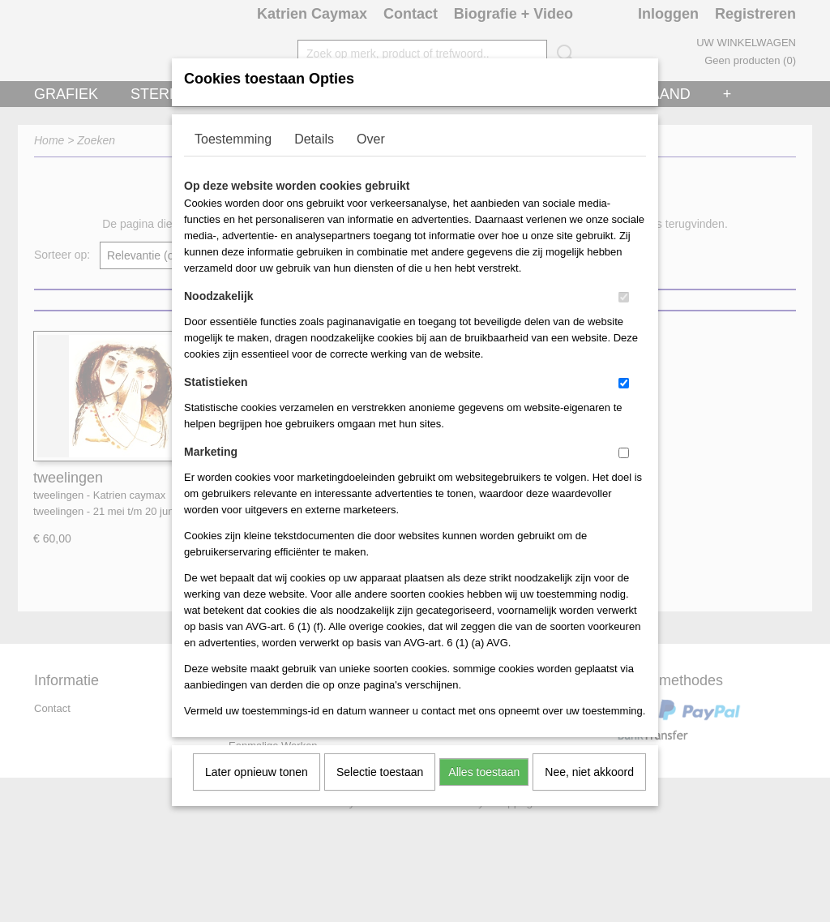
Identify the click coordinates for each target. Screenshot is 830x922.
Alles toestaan (484, 793)
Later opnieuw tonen (256, 793)
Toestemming (233, 160)
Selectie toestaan (379, 793)
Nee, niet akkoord (589, 793)
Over (371, 160)
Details (314, 160)
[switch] (623, 318)
